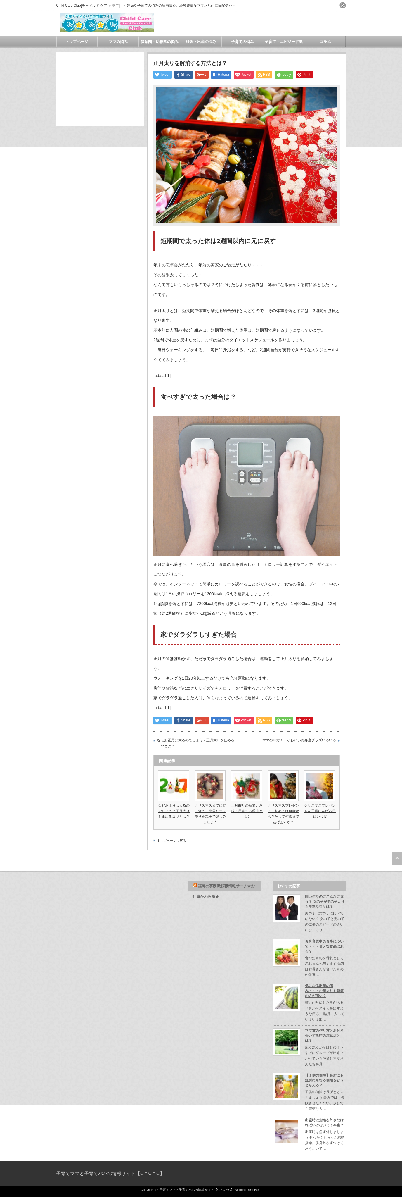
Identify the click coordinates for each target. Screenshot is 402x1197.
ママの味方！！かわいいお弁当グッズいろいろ (299, 740)
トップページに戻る (171, 840)
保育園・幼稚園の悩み (160, 41)
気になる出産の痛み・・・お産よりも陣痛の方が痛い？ (324, 991)
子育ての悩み (242, 41)
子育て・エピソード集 (284, 41)
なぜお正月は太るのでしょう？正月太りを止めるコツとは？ (195, 743)
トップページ (76, 41)
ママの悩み (118, 41)
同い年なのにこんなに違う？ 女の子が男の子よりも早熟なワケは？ (324, 902)
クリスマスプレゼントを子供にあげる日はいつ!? (320, 811)
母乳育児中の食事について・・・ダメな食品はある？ (324, 946)
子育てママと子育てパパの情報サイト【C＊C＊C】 (110, 1173)
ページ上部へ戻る (397, 858)
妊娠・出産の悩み (201, 41)
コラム (325, 41)
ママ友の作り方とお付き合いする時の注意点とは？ (324, 1036)
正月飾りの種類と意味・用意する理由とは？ (247, 811)
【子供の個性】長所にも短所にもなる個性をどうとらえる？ (324, 1080)
